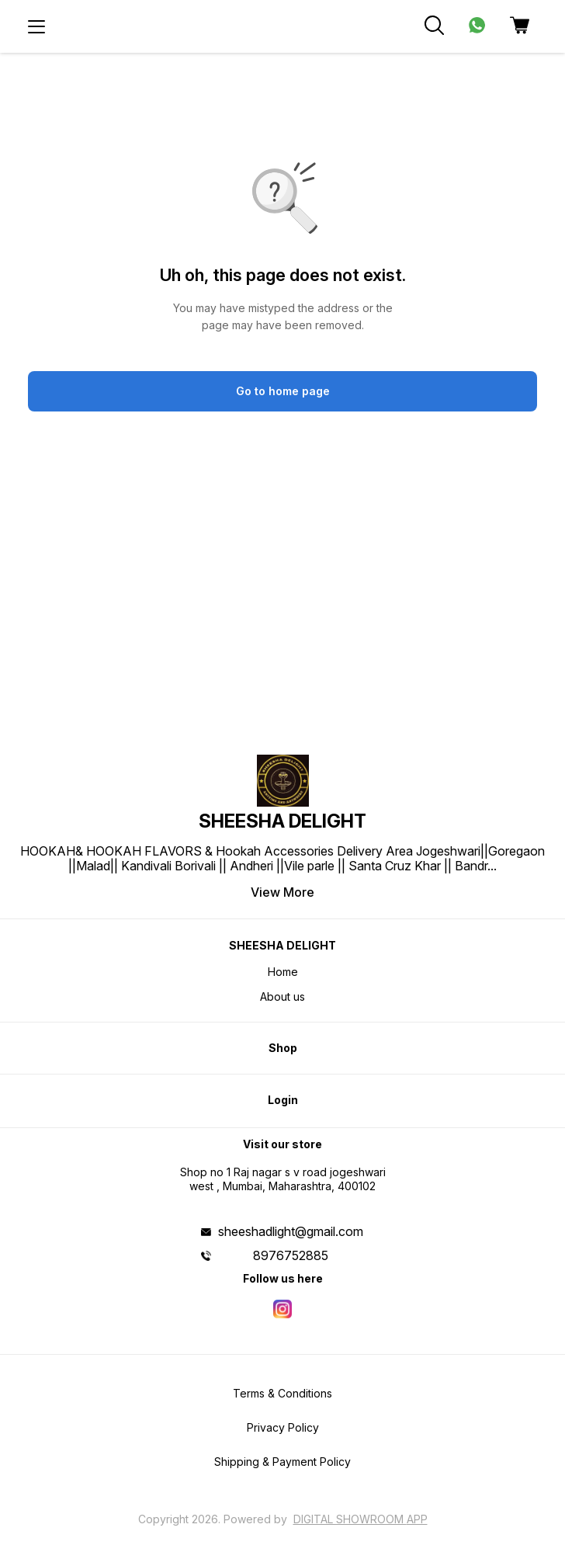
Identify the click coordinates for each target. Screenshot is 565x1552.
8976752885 (290, 1255)
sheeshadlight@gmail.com (290, 1231)
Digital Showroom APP (360, 1519)
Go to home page (283, 391)
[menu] (36, 26)
